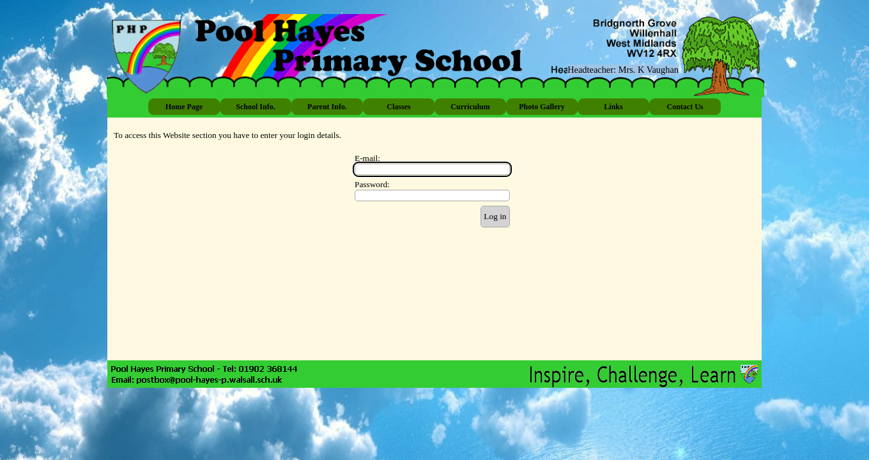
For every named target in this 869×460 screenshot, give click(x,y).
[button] (197, 380)
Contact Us (685, 106)
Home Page (184, 106)
